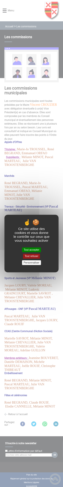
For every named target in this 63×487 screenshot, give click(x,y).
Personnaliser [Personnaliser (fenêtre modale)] (31, 262)
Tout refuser (31, 256)
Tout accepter (31, 249)
